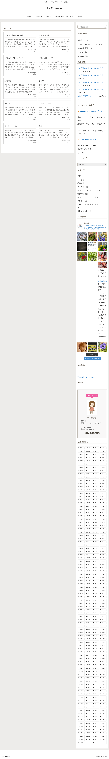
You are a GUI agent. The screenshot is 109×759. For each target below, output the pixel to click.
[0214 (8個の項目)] (81, 483)
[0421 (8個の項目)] (103, 535)
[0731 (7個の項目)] (81, 619)
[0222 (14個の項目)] (81, 490)
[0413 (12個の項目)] (103, 529)
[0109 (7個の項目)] (81, 454)
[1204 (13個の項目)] (95, 720)
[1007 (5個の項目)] (81, 674)
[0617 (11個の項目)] (81, 584)
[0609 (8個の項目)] (81, 577)
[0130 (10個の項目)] (88, 470)
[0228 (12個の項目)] (95, 493)
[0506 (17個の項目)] (95, 548)
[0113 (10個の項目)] (81, 457)
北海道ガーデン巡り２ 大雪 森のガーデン (91, 118)
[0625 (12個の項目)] (81, 590)
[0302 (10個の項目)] (88, 496)
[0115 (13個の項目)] (95, 457)
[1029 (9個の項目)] (95, 690)
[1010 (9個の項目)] (103, 674)
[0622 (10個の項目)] (88, 587)
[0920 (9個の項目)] (103, 658)
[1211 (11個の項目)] (88, 726)
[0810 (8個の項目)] (95, 626)
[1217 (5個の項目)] (103, 729)
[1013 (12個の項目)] (95, 677)
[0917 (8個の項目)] (81, 658)
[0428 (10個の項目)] (95, 541)
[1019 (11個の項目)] (81, 684)
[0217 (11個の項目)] (103, 483)
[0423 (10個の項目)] (88, 538)
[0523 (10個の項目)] (103, 561)
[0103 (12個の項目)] (95, 448)
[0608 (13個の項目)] (103, 574)
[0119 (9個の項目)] (95, 461)
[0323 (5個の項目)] (95, 512)
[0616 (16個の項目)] (103, 580)
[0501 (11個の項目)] (88, 545)
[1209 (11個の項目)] (103, 723)
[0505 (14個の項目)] (88, 548)
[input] (92, 27)
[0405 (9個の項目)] (103, 522)
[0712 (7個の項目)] (88, 603)
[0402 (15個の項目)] (81, 522)
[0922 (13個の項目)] (88, 661)
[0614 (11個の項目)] (88, 580)
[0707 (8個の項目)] (81, 600)
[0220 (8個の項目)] (95, 486)
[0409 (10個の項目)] (103, 525)
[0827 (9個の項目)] (103, 639)
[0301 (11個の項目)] (81, 496)
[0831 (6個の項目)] (103, 642)
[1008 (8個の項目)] (88, 674)
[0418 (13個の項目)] (81, 535)
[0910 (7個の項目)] (88, 652)
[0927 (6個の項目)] (95, 665)
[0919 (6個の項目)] (95, 658)
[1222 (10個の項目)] (81, 736)
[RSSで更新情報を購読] (98, 433)
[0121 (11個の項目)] (81, 464)
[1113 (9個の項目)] (88, 703)
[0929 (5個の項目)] (81, 668)
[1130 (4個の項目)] (95, 716)
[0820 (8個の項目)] (81, 635)
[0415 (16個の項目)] (88, 532)
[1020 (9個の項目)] (88, 684)
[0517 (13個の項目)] (88, 558)
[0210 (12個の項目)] (81, 480)
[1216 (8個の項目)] (95, 729)
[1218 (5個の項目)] (81, 733)
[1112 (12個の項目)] (81, 703)
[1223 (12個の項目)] (88, 736)
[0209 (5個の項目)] (103, 477)
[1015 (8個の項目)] (81, 681)
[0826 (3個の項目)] (95, 639)
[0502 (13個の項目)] (95, 545)
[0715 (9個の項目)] (81, 606)
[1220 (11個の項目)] (95, 733)
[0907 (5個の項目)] (95, 648)
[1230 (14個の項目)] (85, 742)
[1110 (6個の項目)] (95, 700)
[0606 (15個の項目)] (88, 574)
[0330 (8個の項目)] (88, 519)
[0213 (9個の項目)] (103, 480)
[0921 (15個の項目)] (81, 661)
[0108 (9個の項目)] (103, 451)
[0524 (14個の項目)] (81, 564)
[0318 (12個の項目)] (88, 509)
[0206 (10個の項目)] (81, 477)
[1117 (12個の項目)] (88, 707)
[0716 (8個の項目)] (88, 606)
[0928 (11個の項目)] (103, 665)
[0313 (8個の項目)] (81, 506)
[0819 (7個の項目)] (103, 632)
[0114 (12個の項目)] (88, 457)
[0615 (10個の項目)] (95, 580)
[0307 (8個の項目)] (95, 499)
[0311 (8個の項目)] (95, 503)
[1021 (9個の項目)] (95, 684)
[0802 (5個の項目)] (95, 619)
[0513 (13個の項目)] (88, 554)
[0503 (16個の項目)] (103, 545)
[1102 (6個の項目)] (95, 694)
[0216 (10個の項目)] (95, 483)
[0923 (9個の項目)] (95, 661)
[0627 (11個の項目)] (95, 590)
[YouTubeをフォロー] (93, 433)
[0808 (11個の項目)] (81, 626)
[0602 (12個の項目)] (88, 571)
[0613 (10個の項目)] (81, 580)
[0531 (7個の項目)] (103, 567)
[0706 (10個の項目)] (103, 597)
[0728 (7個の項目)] (88, 616)
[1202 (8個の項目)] (81, 720)
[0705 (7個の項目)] (95, 597)
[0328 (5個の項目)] (103, 516)
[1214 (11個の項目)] (81, 729)
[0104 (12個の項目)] (103, 448)
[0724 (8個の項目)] (88, 613)
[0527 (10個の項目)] (103, 564)
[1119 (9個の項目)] (103, 707)
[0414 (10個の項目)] (81, 532)
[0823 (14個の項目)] (103, 635)
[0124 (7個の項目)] (103, 464)
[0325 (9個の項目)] (81, 516)
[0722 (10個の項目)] (103, 609)
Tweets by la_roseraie (85, 377)
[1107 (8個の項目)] (103, 697)
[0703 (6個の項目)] (81, 597)
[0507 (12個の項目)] (103, 548)
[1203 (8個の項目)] (88, 720)
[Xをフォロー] (86, 433)
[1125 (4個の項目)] (88, 713)
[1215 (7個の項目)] (88, 729)
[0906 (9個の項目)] (88, 648)
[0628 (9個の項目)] (103, 590)
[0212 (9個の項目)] (95, 480)
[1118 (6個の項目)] (95, 707)
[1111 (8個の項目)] (103, 700)
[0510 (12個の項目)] (95, 551)
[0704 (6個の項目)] (88, 597)
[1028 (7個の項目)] (88, 690)
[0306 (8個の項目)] (88, 499)
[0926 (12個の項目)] (88, 665)
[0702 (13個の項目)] (103, 593)
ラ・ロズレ (92, 418)
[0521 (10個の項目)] (88, 561)
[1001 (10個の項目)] (95, 668)
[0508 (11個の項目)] (81, 551)
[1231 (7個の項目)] (99, 742)
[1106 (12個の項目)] (95, 697)
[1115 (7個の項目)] (103, 703)
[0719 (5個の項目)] (81, 609)
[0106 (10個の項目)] (88, 451)
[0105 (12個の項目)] (81, 451)
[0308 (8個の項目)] (103, 499)
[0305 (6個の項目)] (81, 499)
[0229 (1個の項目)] (103, 493)
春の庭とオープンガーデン (87, 146)
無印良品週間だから (85, 96)
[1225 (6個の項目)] (103, 736)
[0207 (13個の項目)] (88, 477)
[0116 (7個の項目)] (103, 457)
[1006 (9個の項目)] (103, 671)
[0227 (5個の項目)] (88, 493)
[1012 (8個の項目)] (88, 677)
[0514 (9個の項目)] (95, 554)
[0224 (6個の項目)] (95, 490)
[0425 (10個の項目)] (103, 538)
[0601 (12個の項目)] (81, 571)
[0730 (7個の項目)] (103, 616)
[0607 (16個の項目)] (95, 574)
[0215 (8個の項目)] (88, 483)
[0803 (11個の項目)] (103, 619)
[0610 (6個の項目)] (88, 577)
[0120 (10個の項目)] (103, 461)
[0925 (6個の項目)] (81, 665)
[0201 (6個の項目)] (103, 470)
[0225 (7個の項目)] (103, 490)
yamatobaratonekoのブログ (91, 111)
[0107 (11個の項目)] (95, 451)
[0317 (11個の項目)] (81, 509)
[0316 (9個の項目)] (103, 506)
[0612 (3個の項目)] (103, 577)
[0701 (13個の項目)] (95, 593)
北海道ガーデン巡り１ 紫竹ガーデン (91, 125)
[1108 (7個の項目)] (81, 700)
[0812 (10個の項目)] (81, 629)
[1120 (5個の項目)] (81, 710)
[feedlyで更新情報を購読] (96, 433)
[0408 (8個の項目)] (95, 525)
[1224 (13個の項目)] (95, 736)
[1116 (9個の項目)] (81, 707)
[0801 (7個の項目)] (88, 619)
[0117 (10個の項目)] (81, 461)
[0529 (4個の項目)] (88, 567)
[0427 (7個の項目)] (88, 541)
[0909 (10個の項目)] (81, 652)
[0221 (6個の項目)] (103, 486)
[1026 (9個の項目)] (103, 687)
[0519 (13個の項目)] (103, 558)
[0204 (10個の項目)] (95, 473)
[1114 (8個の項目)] (95, 703)
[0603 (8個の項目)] (95, 571)
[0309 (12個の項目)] (81, 503)
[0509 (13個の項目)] (88, 551)
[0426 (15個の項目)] (81, 541)
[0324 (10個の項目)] (103, 512)
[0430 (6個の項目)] (81, 545)
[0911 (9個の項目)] (95, 652)
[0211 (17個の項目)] (88, 480)
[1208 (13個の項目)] (95, 723)
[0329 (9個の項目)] (81, 519)
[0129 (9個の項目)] (81, 470)
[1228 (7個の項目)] (95, 739)
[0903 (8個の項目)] (95, 645)
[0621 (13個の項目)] (81, 587)
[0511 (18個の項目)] (103, 551)
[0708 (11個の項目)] (88, 600)
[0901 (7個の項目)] (81, 645)
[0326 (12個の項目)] (88, 516)
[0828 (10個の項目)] (81, 642)
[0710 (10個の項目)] (103, 600)
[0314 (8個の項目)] (88, 506)
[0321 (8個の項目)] (81, 512)
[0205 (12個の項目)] (103, 473)
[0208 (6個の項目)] (95, 477)
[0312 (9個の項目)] (103, 503)
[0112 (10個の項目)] (103, 454)
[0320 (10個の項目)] (103, 509)
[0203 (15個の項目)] (88, 473)
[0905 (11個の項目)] (81, 648)
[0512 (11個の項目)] (81, 554)
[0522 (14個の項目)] (95, 561)
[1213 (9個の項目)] (103, 726)
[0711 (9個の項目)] (81, 603)
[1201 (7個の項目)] (103, 716)
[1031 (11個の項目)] (81, 694)
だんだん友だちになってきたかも (90, 68)
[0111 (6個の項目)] (95, 454)
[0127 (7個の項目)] (95, 467)
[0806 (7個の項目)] (95, 622)
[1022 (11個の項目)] (103, 684)
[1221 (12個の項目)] (103, 733)
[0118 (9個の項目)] (88, 461)
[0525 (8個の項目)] (88, 564)
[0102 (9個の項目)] (88, 448)
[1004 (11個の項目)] (88, 671)
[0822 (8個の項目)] (95, 635)
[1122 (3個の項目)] (95, 710)
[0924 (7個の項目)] (103, 661)
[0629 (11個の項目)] (81, 593)
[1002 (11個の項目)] (103, 668)
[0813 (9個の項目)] (88, 629)
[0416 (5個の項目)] (95, 532)
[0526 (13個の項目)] (95, 564)
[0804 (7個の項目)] (81, 622)
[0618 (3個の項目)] (88, 584)
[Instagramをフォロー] (91, 433)
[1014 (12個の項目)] (103, 677)
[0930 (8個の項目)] (88, 668)
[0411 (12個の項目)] (88, 529)
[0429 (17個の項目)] (103, 541)
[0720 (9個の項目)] (88, 609)
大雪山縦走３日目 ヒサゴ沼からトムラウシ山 (91, 132)
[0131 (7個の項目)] (95, 470)
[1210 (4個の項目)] (81, 726)
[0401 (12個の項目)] (103, 519)
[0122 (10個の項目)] (88, 464)
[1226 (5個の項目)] (81, 739)
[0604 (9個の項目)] (103, 571)
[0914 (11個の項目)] (88, 655)
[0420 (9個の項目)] (95, 535)
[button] (104, 27)
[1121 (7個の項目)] (88, 710)
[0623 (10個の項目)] (95, 587)
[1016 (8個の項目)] (88, 681)
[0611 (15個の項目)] (95, 577)
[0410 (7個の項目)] (81, 529)
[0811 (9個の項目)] (103, 626)
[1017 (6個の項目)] (95, 681)
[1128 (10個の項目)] (81, 716)
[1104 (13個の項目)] (81, 697)
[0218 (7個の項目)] (81, 486)
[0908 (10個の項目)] (103, 648)
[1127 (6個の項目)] (103, 713)
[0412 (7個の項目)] (95, 529)
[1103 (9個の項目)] (103, 694)
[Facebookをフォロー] (88, 433)
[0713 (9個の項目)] (95, 603)
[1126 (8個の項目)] (95, 713)
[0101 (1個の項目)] (81, 448)
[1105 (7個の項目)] (88, 697)
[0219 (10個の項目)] (88, 486)
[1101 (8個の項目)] (88, 694)
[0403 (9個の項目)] (88, 522)
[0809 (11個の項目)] (88, 626)
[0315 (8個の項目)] (95, 506)
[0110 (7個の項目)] (88, 454)
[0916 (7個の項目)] (103, 655)
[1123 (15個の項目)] (103, 710)
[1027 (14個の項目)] (81, 690)
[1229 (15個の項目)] (103, 739)
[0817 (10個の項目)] (88, 632)
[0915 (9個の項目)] (95, 655)
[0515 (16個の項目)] (103, 554)
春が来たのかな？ (84, 149)
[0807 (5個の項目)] (103, 622)
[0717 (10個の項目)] (95, 606)
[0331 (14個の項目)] (95, 519)
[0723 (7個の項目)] (81, 613)
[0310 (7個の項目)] (88, 503)
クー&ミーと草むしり (88, 139)
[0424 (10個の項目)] (95, 538)
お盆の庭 (80, 153)
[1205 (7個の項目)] (103, 720)
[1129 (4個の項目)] (88, 716)
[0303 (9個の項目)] (95, 496)
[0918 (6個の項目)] (88, 658)
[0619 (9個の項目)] (95, 584)
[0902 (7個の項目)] (88, 645)
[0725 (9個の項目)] (95, 613)
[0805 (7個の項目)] (88, 622)
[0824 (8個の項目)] (81, 639)
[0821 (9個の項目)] (88, 635)
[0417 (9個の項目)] (103, 532)
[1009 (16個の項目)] (95, 674)
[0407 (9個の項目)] (88, 525)
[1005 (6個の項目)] (95, 671)
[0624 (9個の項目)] (103, 587)
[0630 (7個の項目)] (88, 593)
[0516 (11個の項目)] (81, 558)
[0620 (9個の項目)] (103, 584)
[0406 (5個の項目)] (81, 525)
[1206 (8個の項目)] (81, 723)
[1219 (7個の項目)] (88, 733)
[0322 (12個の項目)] (88, 512)
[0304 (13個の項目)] (103, 496)
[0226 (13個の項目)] (81, 493)
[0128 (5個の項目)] (103, 467)
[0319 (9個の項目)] (95, 509)
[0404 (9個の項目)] (95, 522)
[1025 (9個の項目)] (95, 687)
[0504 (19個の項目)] (81, 548)
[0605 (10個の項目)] (81, 574)
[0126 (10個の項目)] (88, 467)
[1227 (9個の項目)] (88, 739)
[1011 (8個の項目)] (81, 677)
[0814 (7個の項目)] (95, 629)
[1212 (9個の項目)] (95, 726)
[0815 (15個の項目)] (103, 629)
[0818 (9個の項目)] (95, 632)
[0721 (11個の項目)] (95, 609)
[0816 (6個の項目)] (81, 632)
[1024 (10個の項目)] (88, 687)
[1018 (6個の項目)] (103, 681)
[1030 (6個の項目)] (103, 690)
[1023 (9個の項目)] (81, 687)
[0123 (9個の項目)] (95, 464)
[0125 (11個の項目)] (81, 467)
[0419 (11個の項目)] (88, 535)
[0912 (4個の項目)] (103, 652)
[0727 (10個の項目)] (81, 616)
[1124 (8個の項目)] (81, 713)
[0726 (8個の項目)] (103, 613)
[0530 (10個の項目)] (95, 567)
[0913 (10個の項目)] (81, 655)
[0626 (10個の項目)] (88, 590)
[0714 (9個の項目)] (103, 603)
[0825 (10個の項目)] (88, 639)
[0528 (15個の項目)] (81, 567)
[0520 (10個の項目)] (81, 561)
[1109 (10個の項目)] (88, 700)
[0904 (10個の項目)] (103, 645)
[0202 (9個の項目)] (81, 473)
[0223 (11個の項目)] (88, 490)
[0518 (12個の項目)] (95, 558)
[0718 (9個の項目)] (103, 606)
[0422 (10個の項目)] (81, 538)
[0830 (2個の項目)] (95, 642)
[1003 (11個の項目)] (81, 671)
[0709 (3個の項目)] (95, 600)
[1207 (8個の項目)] (88, 723)
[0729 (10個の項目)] (95, 616)
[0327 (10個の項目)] (95, 516)
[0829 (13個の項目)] (88, 642)
